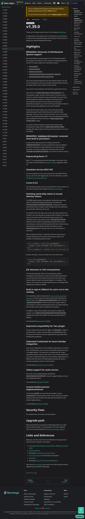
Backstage (62, 32)
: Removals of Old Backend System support (78, 13)
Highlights (75, 8)
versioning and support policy (46, 453)
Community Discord (35, 455)
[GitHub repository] (54, 3)
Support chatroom (49, 494)
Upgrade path (76, 89)
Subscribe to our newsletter (52, 502)
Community (47, 3)
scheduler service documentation (36, 178)
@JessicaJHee (40, 321)
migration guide (50, 162)
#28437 (51, 365)
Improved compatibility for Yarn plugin (78, 61)
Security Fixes (76, 87)
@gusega (39, 404)
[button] (12, 7)
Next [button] (62, 3)
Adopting (47, 499)
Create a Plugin (28, 502)
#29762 (46, 382)
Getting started (28, 496)
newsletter (39, 464)
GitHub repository (34, 450)
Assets (66, 496)
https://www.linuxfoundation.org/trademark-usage (62, 513)
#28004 (46, 404)
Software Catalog (29, 499)
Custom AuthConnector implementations (78, 82)
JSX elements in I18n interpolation (78, 48)
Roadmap (47, 461)
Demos (39, 3)
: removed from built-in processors (78, 22)
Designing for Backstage (31, 504)
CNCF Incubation (49, 504)
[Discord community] (58, 3)
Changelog (32, 458)
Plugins (12, 3)
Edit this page (31, 473)
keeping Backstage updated (55, 429)
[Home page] (27, 19)
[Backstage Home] (12, 492)
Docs (6, 3)
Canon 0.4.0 (77, 36)
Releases (28, 3)
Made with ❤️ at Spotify (42, 508)
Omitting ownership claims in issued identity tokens (78, 41)
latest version (56, 14)
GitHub (66, 494)
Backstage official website (37, 446)
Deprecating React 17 (77, 28)
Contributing (48, 496)
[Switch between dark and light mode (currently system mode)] (68, 3)
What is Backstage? (30, 494)
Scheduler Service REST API (78, 33)
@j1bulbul (39, 382)
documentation (50, 446)
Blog (34, 3)
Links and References (75, 93)
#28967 (48, 321)
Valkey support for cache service (77, 75)
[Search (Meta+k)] (77, 3)
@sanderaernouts (41, 365)
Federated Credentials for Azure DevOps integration (77, 68)
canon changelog (56, 189)
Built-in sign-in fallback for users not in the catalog (78, 55)
